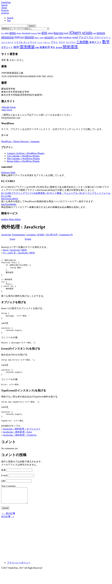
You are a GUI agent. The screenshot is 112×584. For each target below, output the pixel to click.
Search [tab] (10, 18)
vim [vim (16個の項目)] (60, 37)
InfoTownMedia (8, 204)
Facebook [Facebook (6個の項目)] (34, 33)
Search (4, 5)
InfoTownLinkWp (9, 198)
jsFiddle (40, 234)
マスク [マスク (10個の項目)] (61, 42)
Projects (5, 10)
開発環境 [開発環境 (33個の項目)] (70, 47)
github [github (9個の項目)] (50, 33)
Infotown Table (8, 172)
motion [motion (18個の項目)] (101, 32)
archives (5, 13)
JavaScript (6, 234)
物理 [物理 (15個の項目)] (16, 47)
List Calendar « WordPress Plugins (23, 156)
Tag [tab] (8, 20)
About (4, 7)
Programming (18, 234)
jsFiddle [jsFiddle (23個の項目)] (87, 33)
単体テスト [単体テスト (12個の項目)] (95, 42)
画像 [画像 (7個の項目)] (37, 48)
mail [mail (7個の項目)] (94, 33)
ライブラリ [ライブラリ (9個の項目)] (71, 42)
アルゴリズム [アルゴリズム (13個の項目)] (86, 37)
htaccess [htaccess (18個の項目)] (58, 32)
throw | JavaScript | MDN (15, 250)
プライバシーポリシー (18, 576)
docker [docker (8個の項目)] (19, 33)
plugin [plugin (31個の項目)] (29, 37)
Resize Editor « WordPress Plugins (23, 161)
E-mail (4, 486)
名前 (3, 480)
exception (31, 234)
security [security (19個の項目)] (49, 37)
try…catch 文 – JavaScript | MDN (19, 253)
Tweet (12, 239)
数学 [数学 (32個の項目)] (106, 42)
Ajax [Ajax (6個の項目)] (2, 33)
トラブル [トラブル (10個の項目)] (18, 42)
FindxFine (6, 2)
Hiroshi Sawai (9, 107)
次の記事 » (7, 530)
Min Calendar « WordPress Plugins (23, 158)
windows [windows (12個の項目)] (67, 37)
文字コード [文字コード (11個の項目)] (7, 47)
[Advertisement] (56, 552)
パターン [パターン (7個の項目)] (46, 42)
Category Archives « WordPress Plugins (25, 153)
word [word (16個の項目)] (75, 37)
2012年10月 (52, 234)
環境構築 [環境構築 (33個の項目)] (27, 47)
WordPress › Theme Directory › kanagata (20, 141)
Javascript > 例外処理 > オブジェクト (22, 439)
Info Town (7, 110)
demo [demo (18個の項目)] (12, 32)
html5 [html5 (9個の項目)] (66, 33)
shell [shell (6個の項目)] (56, 38)
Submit (5, 522)
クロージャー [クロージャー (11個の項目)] (101, 37)
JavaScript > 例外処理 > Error (17, 442)
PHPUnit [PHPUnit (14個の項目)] (19, 37)
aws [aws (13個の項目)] (7, 33)
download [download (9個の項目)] (26, 33)
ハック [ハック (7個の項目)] (39, 42)
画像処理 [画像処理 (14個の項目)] (44, 47)
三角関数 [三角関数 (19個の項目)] (82, 42)
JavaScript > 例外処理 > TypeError (19, 445)
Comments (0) (66, 234)
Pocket (28, 239)
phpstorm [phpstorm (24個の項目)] (7, 37)
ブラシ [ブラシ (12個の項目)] (54, 42)
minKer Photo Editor (11, 219)
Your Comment (8, 496)
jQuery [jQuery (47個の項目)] (75, 32)
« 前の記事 (8, 527)
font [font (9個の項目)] (39, 33)
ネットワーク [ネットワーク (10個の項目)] (29, 42)
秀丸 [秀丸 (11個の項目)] (52, 47)
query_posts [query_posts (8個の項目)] (39, 37)
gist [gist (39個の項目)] (44, 32)
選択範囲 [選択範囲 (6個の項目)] (59, 47)
